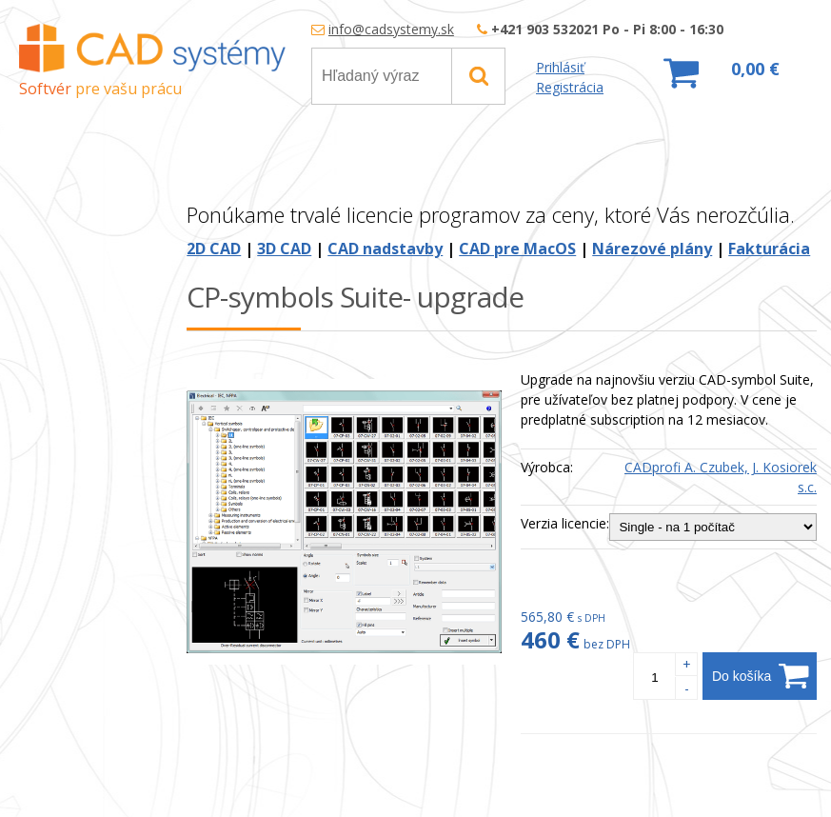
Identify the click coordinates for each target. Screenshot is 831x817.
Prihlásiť (560, 67)
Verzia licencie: (565, 523)
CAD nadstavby (385, 248)
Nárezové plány (652, 248)
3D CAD (284, 248)
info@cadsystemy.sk (391, 29)
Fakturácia (769, 248)
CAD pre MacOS (517, 248)
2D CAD (214, 248)
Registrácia (569, 87)
